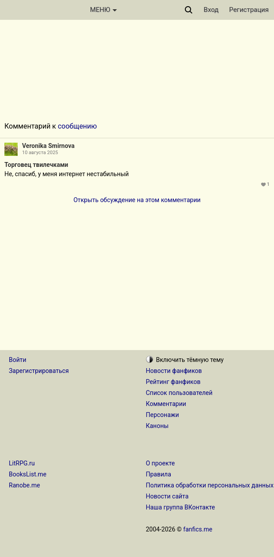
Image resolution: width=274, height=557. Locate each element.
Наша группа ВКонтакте (180, 507)
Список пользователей (179, 392)
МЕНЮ (103, 10)
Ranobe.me (24, 485)
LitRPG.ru (22, 463)
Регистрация (249, 10)
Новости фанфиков (174, 370)
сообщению (77, 126)
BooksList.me (27, 474)
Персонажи (162, 414)
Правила (158, 474)
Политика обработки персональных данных (210, 485)
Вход (211, 10)
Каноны (157, 425)
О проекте (160, 463)
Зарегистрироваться (39, 370)
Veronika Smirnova (48, 145)
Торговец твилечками (36, 164)
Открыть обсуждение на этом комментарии (136, 199)
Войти (17, 359)
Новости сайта (167, 496)
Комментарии (166, 403)
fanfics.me (197, 529)
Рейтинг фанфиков (173, 381)
